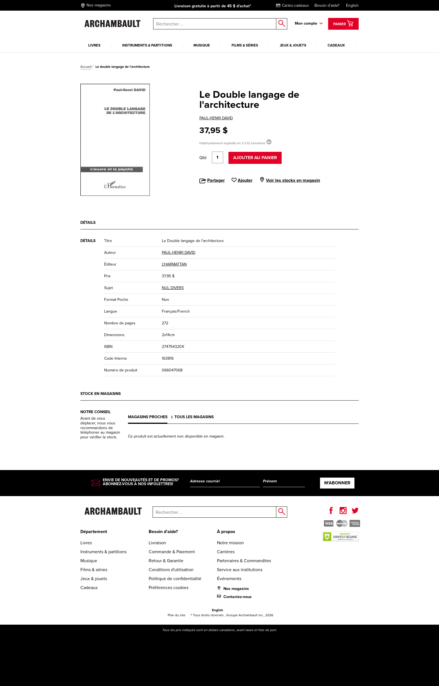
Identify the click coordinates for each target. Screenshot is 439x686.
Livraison (157, 543)
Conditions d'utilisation (171, 569)
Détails (87, 222)
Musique (201, 45)
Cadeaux (336, 45)
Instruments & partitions (147, 45)
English (352, 5)
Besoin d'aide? (326, 5)
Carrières (226, 551)
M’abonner (337, 483)
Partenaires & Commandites (244, 560)
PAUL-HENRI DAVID (216, 118)
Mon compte (306, 23)
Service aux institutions (239, 569)
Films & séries (245, 45)
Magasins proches (147, 417)
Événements (229, 578)
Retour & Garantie (166, 560)
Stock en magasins (100, 394)
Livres (94, 45)
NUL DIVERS (173, 288)
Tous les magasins (194, 417)
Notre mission (230, 543)
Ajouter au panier (255, 157)
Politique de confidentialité (175, 578)
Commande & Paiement (172, 551)
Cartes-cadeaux (292, 5)
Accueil (86, 66)
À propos (226, 531)
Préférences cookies (168, 587)
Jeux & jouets (293, 45)
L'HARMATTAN (174, 264)
